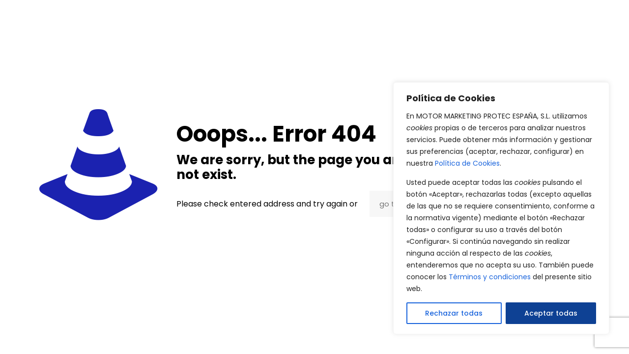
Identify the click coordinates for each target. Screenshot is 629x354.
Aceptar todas (550, 313)
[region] (501, 208)
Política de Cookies (467, 163)
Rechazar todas (454, 313)
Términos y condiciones (490, 277)
